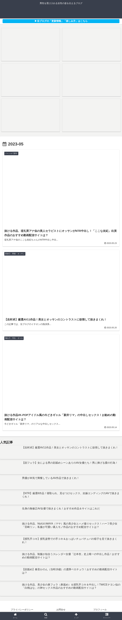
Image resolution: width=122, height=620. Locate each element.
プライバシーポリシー (22, 609)
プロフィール (100, 609)
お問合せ (60, 609)
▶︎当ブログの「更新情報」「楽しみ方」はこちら (61, 21)
